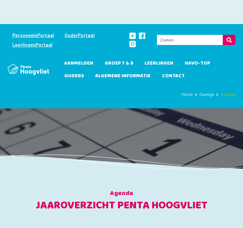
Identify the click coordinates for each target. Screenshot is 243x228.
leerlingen (159, 39)
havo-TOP (197, 39)
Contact (173, 52)
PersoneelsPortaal (33, 11)
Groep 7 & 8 (119, 39)
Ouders (74, 52)
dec (165, 220)
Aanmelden (78, 39)
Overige (206, 70)
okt (109, 220)
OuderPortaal (80, 11)
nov (137, 220)
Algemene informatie (123, 52)
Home (187, 70)
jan (193, 220)
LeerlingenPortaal (32, 20)
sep (81, 220)
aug (53, 220)
